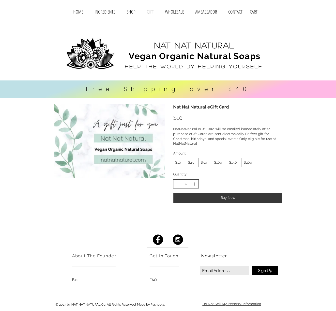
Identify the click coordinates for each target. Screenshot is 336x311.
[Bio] (74, 280)
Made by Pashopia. (151, 304)
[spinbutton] (186, 183)
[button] (260, 12)
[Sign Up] (265, 270)
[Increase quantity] (194, 184)
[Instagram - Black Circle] (178, 239)
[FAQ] (153, 280)
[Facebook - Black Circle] (158, 239)
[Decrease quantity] (177, 184)
